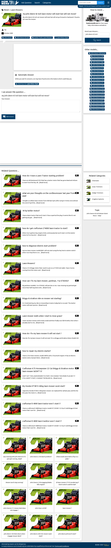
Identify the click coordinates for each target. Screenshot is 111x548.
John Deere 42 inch (22, 37)
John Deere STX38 (97, 109)
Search (37, 3)
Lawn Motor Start (61, 37)
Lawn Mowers (17, 10)
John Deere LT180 (97, 91)
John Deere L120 (97, 86)
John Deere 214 (97, 68)
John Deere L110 (97, 80)
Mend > (6, 10)
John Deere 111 (97, 59)
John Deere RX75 (97, 100)
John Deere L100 (97, 77)
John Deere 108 (97, 56)
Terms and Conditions (62, 546)
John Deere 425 (97, 74)
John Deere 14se (97, 62)
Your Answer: (6, 99)
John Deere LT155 (97, 89)
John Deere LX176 (97, 94)
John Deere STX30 (97, 106)
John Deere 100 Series (97, 53)
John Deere (7, 37)
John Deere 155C (97, 65)
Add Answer (8, 116)
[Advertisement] (48, 57)
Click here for (27, 84)
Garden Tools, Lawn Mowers (42, 37)
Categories (47, 3)
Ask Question (26, 3)
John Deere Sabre (97, 103)
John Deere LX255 (97, 97)
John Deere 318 (97, 71)
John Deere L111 (97, 83)
